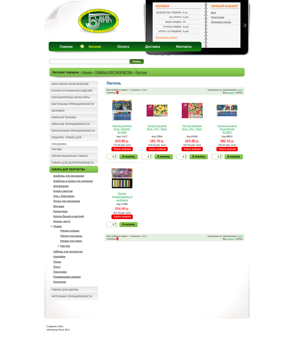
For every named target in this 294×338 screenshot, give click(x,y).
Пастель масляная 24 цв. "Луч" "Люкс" (192, 127)
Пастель (141, 72)
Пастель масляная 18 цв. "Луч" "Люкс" (157, 127)
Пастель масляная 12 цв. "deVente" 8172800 (122, 129)
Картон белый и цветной (68, 216)
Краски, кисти (61, 221)
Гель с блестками (63, 196)
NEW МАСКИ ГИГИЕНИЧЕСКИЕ (70, 84)
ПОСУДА (56, 149)
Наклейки (59, 256)
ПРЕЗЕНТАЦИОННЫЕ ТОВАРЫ (69, 156)
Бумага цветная (63, 191)
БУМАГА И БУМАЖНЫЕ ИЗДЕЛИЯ (71, 90)
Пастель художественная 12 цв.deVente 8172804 (122, 197)
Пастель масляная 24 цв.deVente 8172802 (227, 129)
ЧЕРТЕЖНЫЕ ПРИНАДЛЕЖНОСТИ (71, 296)
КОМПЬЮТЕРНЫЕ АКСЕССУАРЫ (70, 97)
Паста (56, 267)
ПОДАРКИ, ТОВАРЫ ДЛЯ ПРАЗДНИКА (66, 138)
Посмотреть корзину (167, 37)
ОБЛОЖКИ (57, 110)
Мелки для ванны (71, 236)
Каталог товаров (65, 72)
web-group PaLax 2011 (58, 329)
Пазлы (57, 262)
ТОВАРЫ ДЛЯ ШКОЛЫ (64, 289)
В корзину (128, 156)
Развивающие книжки (67, 277)
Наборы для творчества (68, 251)
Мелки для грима (71, 241)
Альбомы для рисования (68, 176)
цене (240, 89)
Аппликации (61, 186)
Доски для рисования (66, 201)
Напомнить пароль (221, 21)
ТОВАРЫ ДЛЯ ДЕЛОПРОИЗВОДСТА (72, 162)
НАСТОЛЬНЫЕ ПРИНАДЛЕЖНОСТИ (72, 104)
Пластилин (60, 272)
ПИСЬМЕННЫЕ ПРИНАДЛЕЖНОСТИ (73, 130)
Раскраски (59, 282)
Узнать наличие (122, 149)
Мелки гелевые (69, 230)
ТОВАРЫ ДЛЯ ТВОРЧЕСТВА (113, 72)
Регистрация (217, 17)
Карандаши (60, 211)
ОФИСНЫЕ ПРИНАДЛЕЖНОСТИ (70, 124)
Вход (213, 12)
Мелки (87, 72)
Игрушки (58, 206)
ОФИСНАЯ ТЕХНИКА (63, 117)
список (230, 92)
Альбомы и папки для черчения (73, 181)
